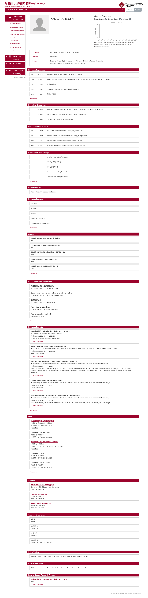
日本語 (129, 9)
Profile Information (15, 23)
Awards (12, 51)
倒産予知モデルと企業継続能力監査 (42, 421)
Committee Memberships (17, 34)
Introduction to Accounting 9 (41, 503)
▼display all (33, 99)
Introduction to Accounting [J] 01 (42, 485)
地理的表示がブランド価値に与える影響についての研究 (49, 579)
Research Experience (16, 27)
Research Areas (15, 43)
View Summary (37, 341)
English (137, 9)
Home (121, 9)
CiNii (35, 428)
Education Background (17, 30)
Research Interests (15, 47)
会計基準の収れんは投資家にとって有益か (44, 442)
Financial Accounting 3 (39, 494)
